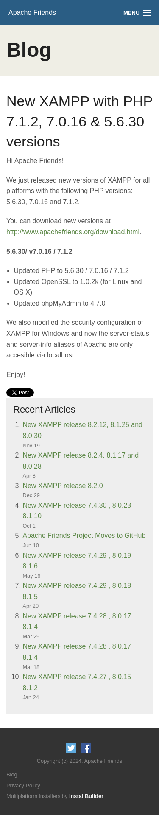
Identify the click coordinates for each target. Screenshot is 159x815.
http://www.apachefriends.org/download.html (72, 232)
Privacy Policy (23, 785)
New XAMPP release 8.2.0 (62, 485)
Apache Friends (32, 12)
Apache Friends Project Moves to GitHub (83, 535)
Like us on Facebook (86, 748)
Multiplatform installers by (54, 796)
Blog (11, 774)
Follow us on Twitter (71, 748)
